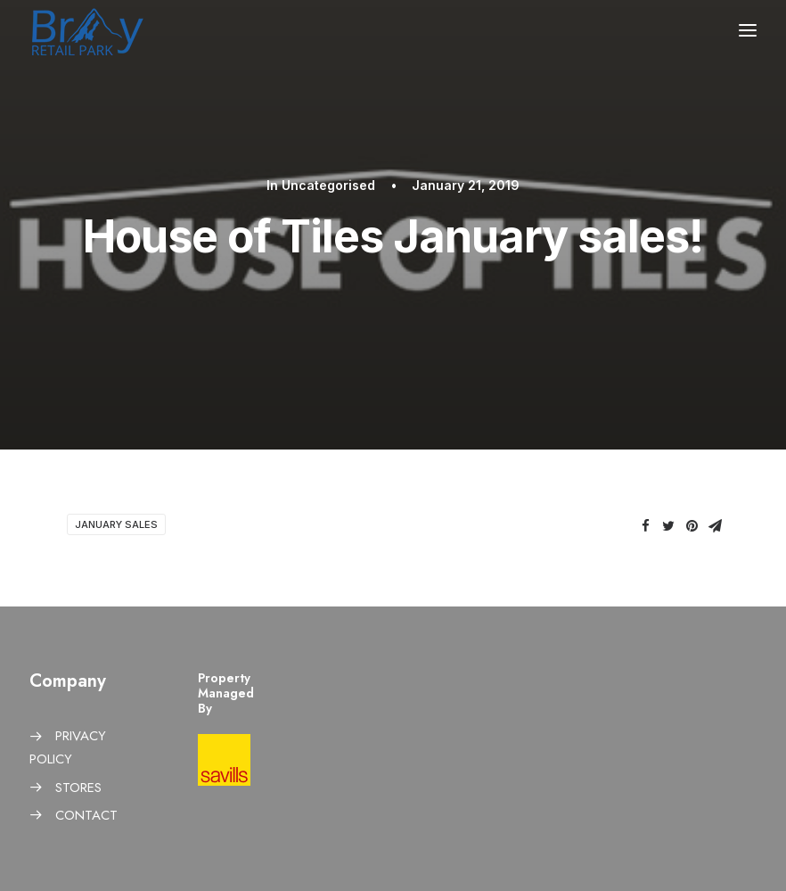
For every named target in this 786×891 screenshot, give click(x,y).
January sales (116, 524)
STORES (78, 787)
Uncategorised (328, 185)
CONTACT (86, 815)
